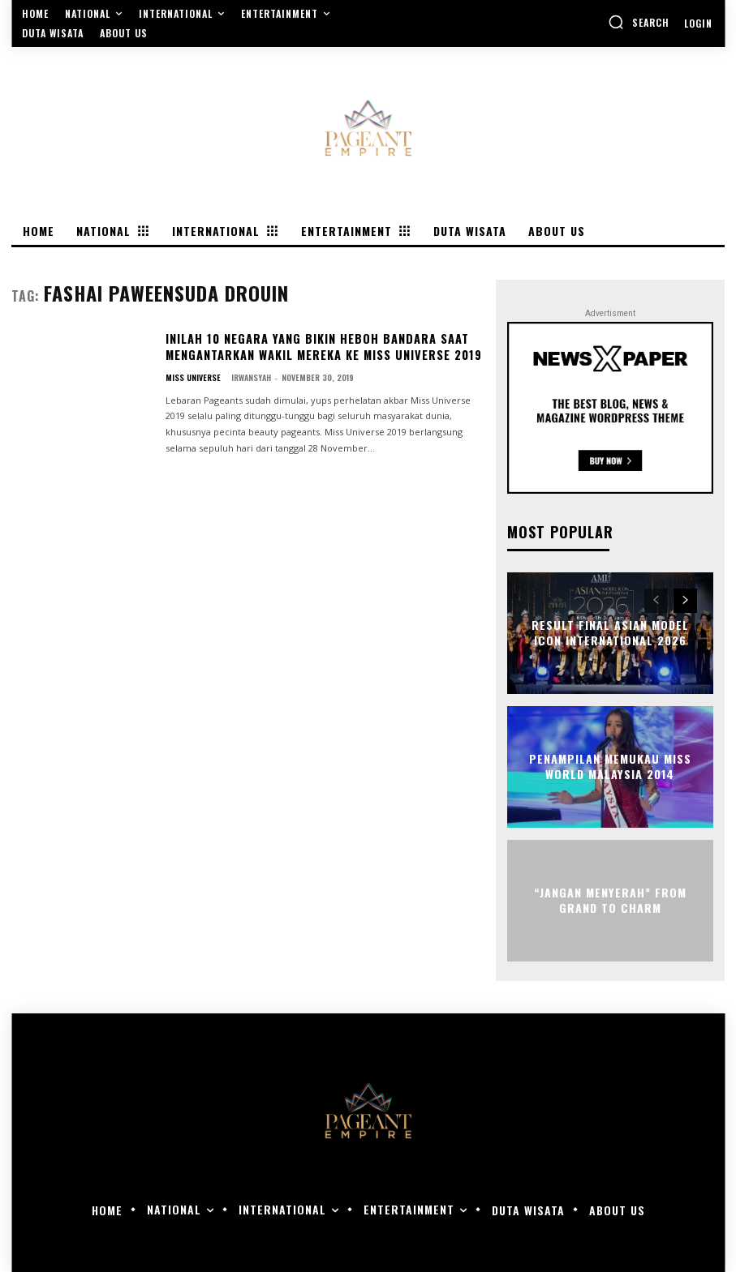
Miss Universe (193, 376)
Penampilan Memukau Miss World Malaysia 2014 (610, 766)
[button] (638, 22)
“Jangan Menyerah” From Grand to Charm (610, 900)
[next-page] (685, 601)
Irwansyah (251, 376)
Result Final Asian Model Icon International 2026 (610, 632)
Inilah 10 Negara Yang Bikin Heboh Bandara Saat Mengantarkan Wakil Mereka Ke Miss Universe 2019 (322, 346)
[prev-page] (656, 601)
